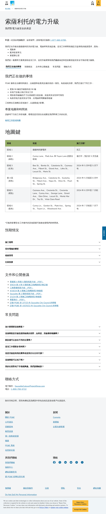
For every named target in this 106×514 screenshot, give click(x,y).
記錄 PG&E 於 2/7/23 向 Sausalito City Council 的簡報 (33, 302)
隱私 (63, 488)
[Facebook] (54, 462)
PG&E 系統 (10, 445)
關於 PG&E (10, 417)
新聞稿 (56, 422)
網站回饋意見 (11, 472)
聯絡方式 (68, 66)
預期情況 (28, 66)
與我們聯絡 (10, 462)
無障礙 (8, 488)
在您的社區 (10, 450)
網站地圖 (97, 488)
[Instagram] (76, 462)
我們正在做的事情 (13, 66)
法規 (47, 488)
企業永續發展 (59, 426)
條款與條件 (28, 488)
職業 (7, 441)
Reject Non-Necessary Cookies (80, 504)
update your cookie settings (59, 508)
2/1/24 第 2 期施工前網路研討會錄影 (26, 296)
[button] (6, 3)
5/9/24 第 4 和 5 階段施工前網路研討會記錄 (29, 284)
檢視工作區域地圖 (13, 120)
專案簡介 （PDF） (18, 299)
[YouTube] (71, 462)
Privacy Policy (44, 508)
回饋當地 (9, 426)
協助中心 (9, 467)
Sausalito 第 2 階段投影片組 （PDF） (26, 293)
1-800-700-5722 (18, 389)
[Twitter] (59, 462)
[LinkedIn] (65, 462)
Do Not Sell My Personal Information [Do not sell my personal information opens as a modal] (21, 494)
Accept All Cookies (80, 510)
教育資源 (9, 431)
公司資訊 (9, 422)
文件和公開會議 (42, 66)
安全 (79, 488)
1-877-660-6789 (58, 40)
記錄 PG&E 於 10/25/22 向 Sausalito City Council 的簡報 (34, 305)
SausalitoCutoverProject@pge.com (30, 386)
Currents (56, 417)
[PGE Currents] (82, 462)
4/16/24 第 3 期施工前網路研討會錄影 (26, 290)
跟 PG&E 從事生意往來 (15, 476)
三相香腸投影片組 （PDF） (21, 287)
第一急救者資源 (12, 436)
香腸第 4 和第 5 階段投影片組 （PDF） (27, 281)
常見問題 (56, 66)
